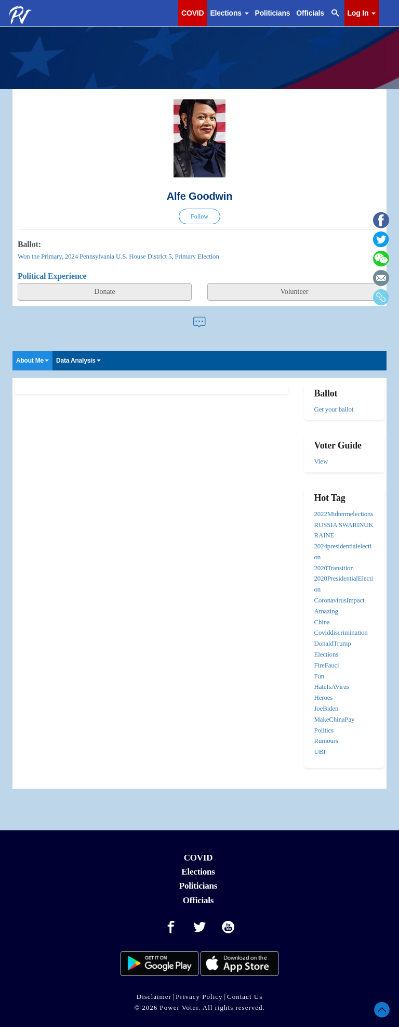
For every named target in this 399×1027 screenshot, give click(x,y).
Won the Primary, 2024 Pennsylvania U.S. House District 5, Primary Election (118, 256)
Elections (229, 13)
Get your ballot (334, 409)
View (321, 461)
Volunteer (294, 292)
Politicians (272, 13)
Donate (104, 292)
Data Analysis (78, 360)
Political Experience (52, 276)
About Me (32, 360)
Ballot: (29, 244)
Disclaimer (154, 996)
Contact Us (244, 996)
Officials (310, 13)
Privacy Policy (199, 996)
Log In (362, 13)
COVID (192, 13)
